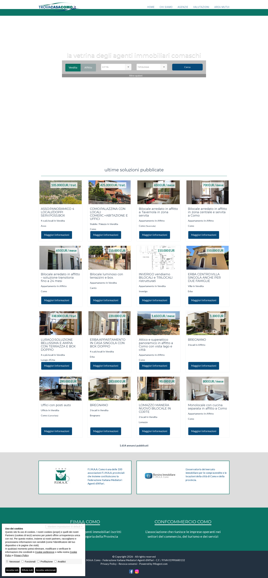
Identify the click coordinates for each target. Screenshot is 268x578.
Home (150, 11)
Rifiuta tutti (27, 570)
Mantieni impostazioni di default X (65, 526)
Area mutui (221, 11)
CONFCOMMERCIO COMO (183, 521)
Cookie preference (44, 552)
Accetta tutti (12, 570)
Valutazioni (201, 11)
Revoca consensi (128, 563)
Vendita (75, 67)
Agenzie (183, 11)
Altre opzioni (135, 75)
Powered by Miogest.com (153, 563)
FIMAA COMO (85, 521)
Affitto (90, 67)
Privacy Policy (108, 563)
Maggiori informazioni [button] (56, 234)
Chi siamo (166, 11)
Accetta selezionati (46, 570)
